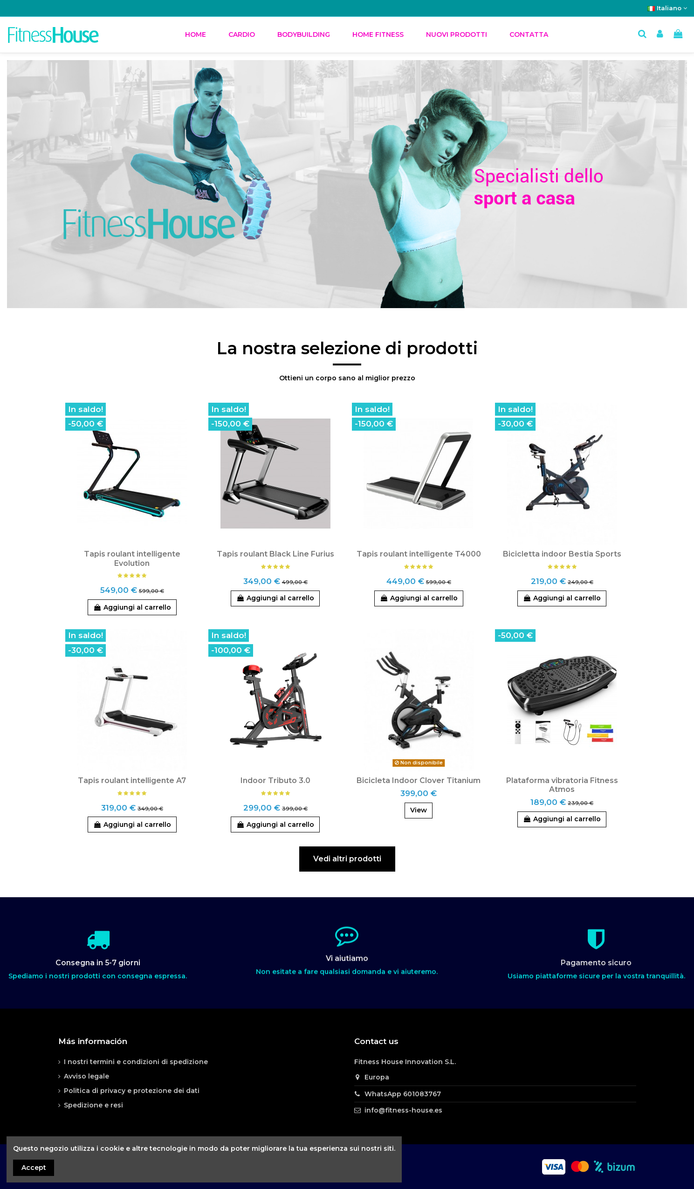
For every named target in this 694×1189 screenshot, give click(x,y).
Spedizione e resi (93, 1105)
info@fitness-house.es (403, 1110)
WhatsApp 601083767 (402, 1094)
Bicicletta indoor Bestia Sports (562, 554)
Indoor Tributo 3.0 (275, 780)
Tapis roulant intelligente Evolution (132, 558)
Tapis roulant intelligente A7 (132, 780)
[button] (241, 34)
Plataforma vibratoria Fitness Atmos (562, 785)
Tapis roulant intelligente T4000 (419, 554)
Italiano (667, 8)
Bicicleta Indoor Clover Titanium (419, 780)
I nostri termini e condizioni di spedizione (136, 1062)
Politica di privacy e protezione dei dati (131, 1090)
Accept (33, 1167)
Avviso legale (86, 1076)
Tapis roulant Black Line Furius (275, 554)
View (418, 810)
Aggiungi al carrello (132, 607)
